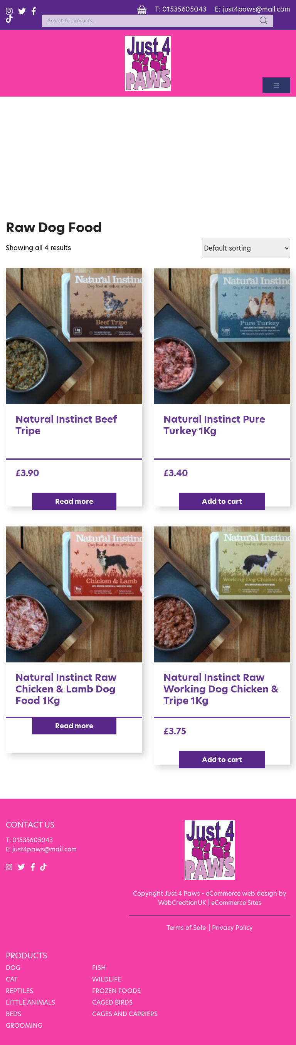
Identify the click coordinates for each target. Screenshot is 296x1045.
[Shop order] (246, 248)
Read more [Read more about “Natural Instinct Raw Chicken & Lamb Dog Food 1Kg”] (74, 726)
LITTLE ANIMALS (30, 1002)
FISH (99, 967)
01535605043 (184, 9)
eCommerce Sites (236, 902)
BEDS (13, 1014)
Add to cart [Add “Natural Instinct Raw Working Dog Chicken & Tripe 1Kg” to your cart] (222, 759)
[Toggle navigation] (276, 85)
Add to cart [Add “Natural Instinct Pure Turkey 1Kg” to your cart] (222, 501)
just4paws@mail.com (256, 9)
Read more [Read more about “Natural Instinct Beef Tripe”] (74, 501)
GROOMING (24, 1025)
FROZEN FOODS (116, 990)
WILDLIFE (106, 979)
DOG (13, 967)
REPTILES (19, 990)
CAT (12, 979)
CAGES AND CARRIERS (125, 1014)
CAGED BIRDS (112, 1002)
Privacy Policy (232, 927)
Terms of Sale (186, 927)
